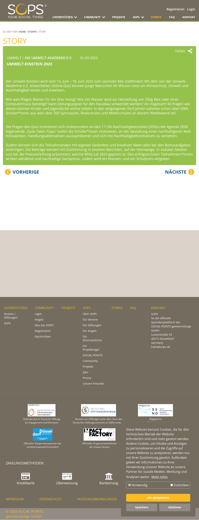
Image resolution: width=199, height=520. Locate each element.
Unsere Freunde (93, 384)
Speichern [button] (141, 507)
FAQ (172, 17)
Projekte (88, 367)
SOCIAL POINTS (93, 355)
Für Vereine (90, 320)
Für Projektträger (91, 348)
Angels (39, 320)
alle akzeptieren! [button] (158, 498)
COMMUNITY (44, 308)
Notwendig (138, 485)
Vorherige (26, 265)
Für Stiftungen (92, 325)
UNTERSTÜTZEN (15, 308)
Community (90, 361)
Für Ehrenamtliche (92, 338)
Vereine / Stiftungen (10, 316)
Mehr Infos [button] (159, 477)
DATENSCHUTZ (50, 499)
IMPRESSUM (15, 499)
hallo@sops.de (160, 347)
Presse (87, 378)
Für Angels (90, 331)
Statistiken (179, 485)
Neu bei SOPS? (44, 325)
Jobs (85, 372)
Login (191, 9)
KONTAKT (188, 17)
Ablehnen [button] (174, 507)
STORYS (156, 17)
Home (22, 31)
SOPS (7, 323)
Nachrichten (43, 337)
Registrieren (175, 9)
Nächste (175, 265)
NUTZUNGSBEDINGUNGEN (97, 499)
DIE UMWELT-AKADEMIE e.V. (48, 57)
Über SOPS (90, 314)
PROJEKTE (118, 17)
